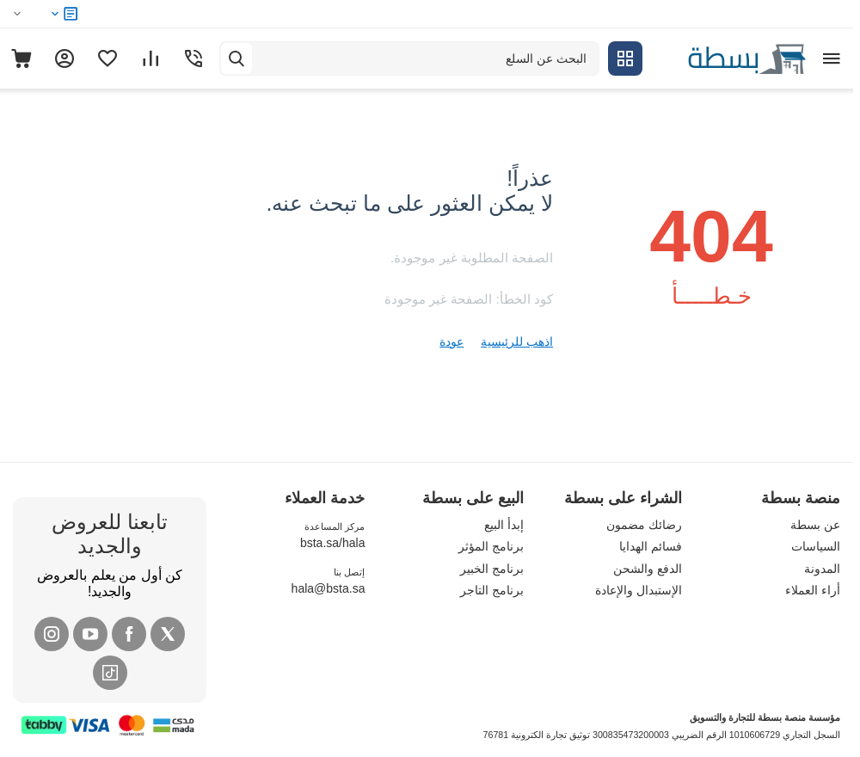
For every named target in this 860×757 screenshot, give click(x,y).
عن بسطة (815, 525)
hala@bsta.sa (329, 588)
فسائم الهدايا (650, 546)
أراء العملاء (812, 590)
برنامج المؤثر (491, 546)
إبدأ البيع (504, 525)
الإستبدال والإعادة (638, 590)
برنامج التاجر (492, 590)
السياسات (815, 546)
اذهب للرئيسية (517, 341)
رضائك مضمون (644, 525)
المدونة (822, 568)
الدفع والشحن (647, 568)
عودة (451, 341)
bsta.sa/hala (333, 543)
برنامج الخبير (492, 568)
